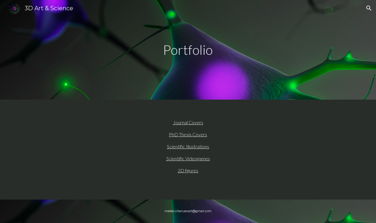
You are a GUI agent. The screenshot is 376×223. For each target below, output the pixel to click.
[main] (188, 50)
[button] (369, 8)
